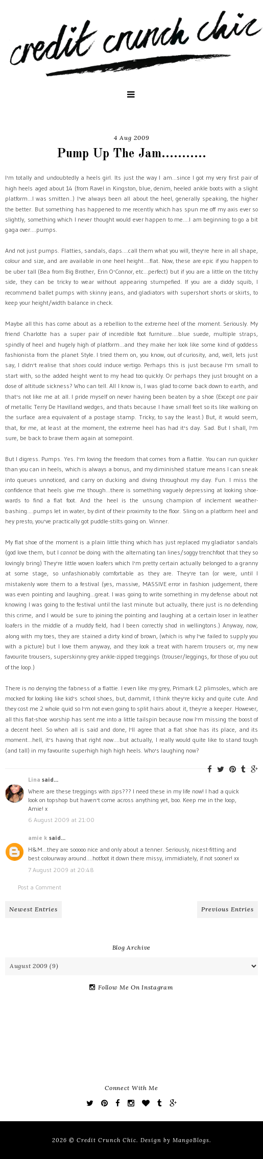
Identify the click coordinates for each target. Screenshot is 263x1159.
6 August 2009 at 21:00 (61, 820)
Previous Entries (227, 909)
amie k (37, 837)
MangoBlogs (191, 1140)
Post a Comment (39, 887)
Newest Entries (33, 909)
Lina (34, 779)
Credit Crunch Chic (106, 1140)
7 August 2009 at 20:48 (61, 870)
